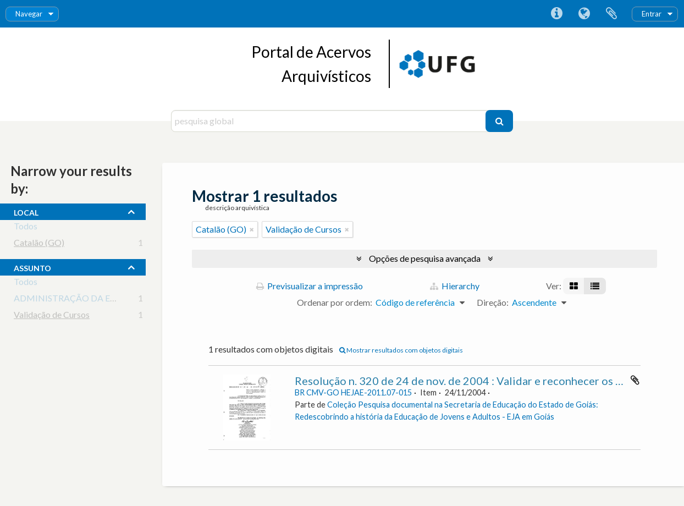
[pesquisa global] (329, 121)
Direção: (493, 302)
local (26, 211)
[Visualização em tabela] (595, 286)
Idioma (584, 14)
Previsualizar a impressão (309, 285)
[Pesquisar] (499, 121)
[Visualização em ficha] (573, 286)
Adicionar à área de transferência (635, 380)
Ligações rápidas (556, 14)
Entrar (651, 13)
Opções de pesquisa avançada (424, 258)
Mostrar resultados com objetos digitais (401, 350)
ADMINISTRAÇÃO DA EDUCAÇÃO (84, 300)
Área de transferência (611, 14)
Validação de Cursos (52, 316)
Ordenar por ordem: (334, 302)
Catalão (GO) (39, 244)
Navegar (28, 13)
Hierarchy (454, 285)
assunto (32, 266)
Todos (25, 228)
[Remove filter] (252, 229)
